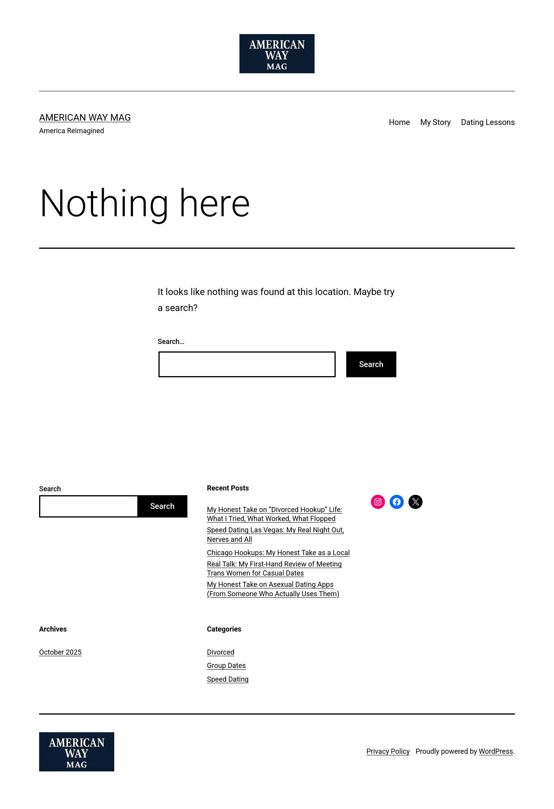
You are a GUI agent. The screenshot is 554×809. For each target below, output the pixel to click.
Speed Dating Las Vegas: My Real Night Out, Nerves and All (275, 534)
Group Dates (226, 665)
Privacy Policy (388, 751)
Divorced (220, 652)
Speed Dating (227, 679)
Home (399, 122)
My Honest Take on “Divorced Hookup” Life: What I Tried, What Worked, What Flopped (274, 514)
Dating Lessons (488, 122)
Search (50, 489)
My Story (435, 122)
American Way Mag (85, 117)
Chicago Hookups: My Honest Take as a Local (278, 552)
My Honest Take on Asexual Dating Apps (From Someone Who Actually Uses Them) (273, 588)
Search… (171, 341)
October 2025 (60, 652)
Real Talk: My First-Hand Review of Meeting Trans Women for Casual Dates (274, 568)
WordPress (496, 751)
